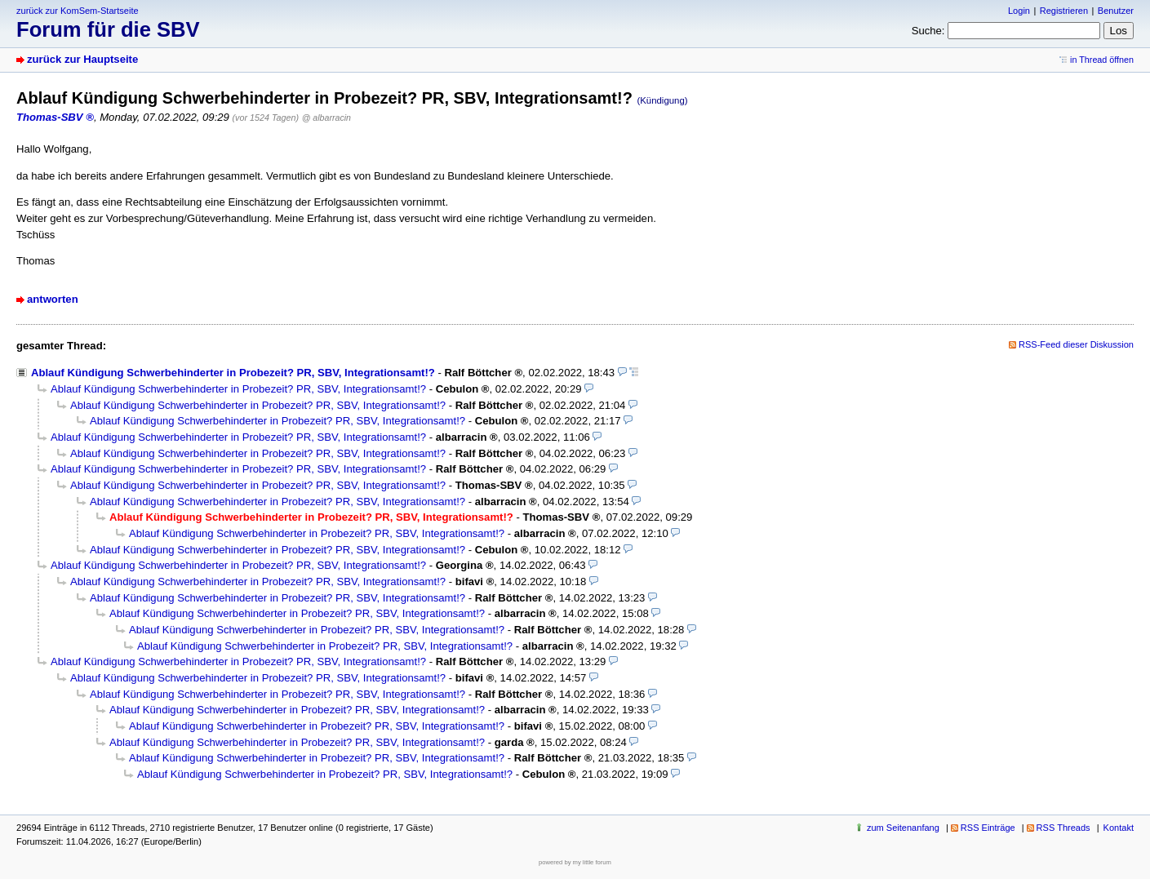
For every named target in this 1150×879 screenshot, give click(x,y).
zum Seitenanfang (903, 827)
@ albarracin (326, 117)
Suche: (928, 30)
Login (1019, 11)
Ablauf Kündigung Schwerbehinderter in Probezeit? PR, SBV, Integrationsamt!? (233, 372)
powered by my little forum (575, 862)
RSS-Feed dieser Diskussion (1076, 344)
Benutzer (1116, 11)
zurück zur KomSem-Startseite (77, 11)
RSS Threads (1063, 827)
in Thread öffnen (1102, 59)
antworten (52, 299)
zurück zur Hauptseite (82, 59)
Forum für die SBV (108, 29)
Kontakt (1118, 827)
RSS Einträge (988, 827)
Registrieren (1064, 11)
